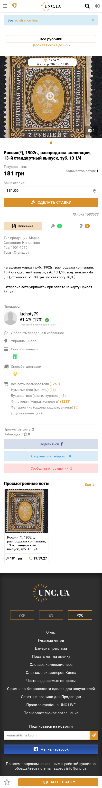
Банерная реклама (51, 648)
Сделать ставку (58, 782)
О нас (51, 632)
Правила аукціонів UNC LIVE (51, 705)
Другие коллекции (28, 413)
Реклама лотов (51, 640)
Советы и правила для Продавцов (51, 697)
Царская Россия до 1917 (51, 45)
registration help (26, 20)
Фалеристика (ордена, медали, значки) (44, 407)
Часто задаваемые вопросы (51, 681)
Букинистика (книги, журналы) (38, 396)
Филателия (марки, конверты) (40, 401)
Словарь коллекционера (51, 664)
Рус (79, 615)
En (51, 615)
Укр (22, 615)
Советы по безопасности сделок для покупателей (51, 689)
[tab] (23, 226)
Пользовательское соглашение (51, 713)
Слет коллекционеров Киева (51, 672)
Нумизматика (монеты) (33, 390)
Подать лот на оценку (51, 656)
